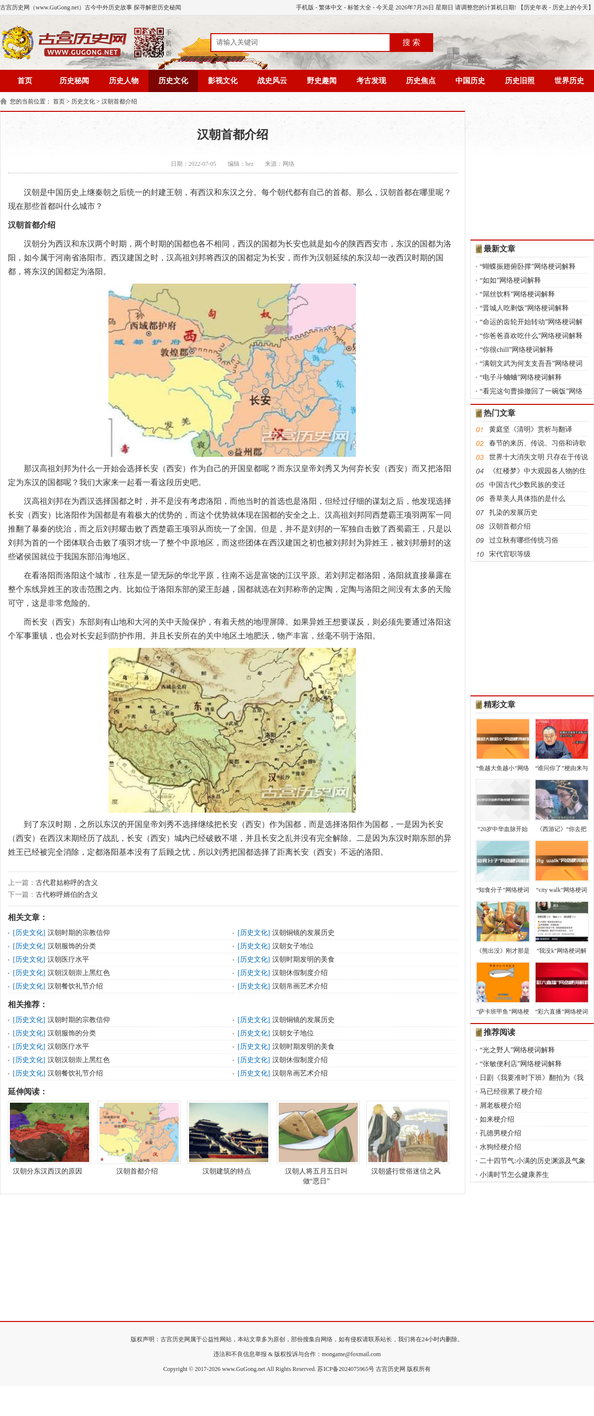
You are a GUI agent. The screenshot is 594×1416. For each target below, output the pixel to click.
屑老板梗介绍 (500, 1105)
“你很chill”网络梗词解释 (516, 349)
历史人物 (124, 81)
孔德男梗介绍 (500, 1133)
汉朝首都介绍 (119, 101)
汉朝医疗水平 (68, 959)
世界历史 (569, 81)
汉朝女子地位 (293, 946)
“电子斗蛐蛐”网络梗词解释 (521, 377)
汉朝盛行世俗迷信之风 (406, 1138)
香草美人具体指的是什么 (527, 498)
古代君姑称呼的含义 (67, 882)
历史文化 (173, 81)
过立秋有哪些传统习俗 (523, 540)
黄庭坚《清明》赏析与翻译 (530, 429)
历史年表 (535, 7)
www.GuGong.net (243, 1369)
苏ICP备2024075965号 (345, 1369)
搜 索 (411, 42)
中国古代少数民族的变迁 (527, 484)
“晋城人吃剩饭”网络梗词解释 (524, 308)
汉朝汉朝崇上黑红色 (79, 973)
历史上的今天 (570, 7)
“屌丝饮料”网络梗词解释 (517, 294)
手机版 (305, 7)
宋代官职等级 (510, 554)
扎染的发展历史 (513, 512)
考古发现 (371, 81)
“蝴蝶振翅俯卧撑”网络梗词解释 (528, 266)
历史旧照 (520, 81)
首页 (24, 81)
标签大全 (359, 7)
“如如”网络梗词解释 (510, 280)
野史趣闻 (322, 81)
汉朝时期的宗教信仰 (79, 932)
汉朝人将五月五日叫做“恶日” (316, 1143)
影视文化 (223, 81)
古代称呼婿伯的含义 (67, 894)
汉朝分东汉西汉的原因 (47, 1138)
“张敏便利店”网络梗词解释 (521, 1064)
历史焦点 (421, 81)
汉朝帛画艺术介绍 (300, 986)
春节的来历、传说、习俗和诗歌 (537, 443)
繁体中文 (331, 7)
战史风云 (272, 81)
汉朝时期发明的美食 (303, 959)
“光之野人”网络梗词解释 (517, 1050)
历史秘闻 (74, 81)
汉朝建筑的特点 (226, 1138)
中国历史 (470, 81)
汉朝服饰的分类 (72, 946)
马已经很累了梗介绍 (511, 1091)
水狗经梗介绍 (500, 1147)
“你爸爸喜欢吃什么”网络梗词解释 (531, 336)
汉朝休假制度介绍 (300, 973)
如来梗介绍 (497, 1119)
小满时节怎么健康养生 (514, 1174)
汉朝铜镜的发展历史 (303, 932)
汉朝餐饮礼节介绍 (75, 986)
